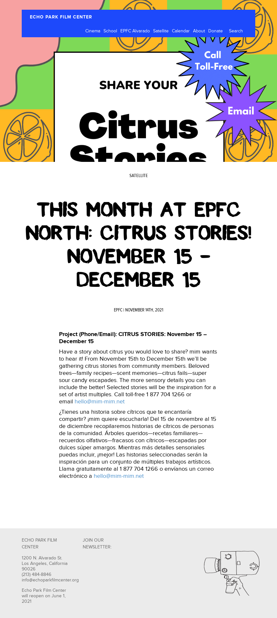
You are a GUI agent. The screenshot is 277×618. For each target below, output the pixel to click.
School (110, 31)
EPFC (118, 310)
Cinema (92, 31)
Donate (215, 31)
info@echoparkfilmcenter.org (50, 580)
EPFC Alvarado (135, 31)
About (199, 31)
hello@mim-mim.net (100, 401)
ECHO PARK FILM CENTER (61, 17)
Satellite (161, 31)
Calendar (181, 31)
